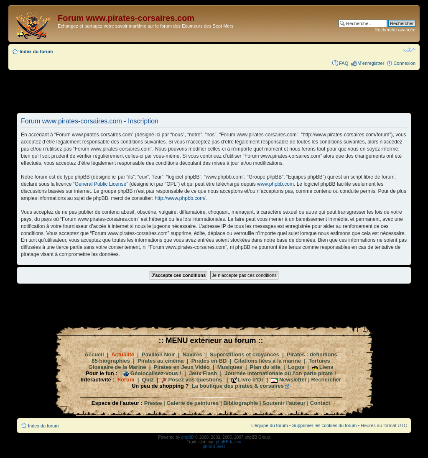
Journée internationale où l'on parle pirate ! (280, 373)
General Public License (100, 184)
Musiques (229, 367)
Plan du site (265, 367)
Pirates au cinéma (161, 361)
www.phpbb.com (275, 184)
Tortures (319, 361)
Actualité (122, 354)
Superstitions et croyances (244, 354)
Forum (125, 379)
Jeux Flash (203, 373)
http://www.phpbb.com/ (180, 198)
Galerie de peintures (192, 403)
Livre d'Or (250, 379)
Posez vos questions (195, 379)
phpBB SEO (214, 446)
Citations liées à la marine (267, 361)
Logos (296, 367)
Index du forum (36, 51)
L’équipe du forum (269, 425)
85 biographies (111, 361)
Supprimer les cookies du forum (324, 425)
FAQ (343, 63)
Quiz (148, 379)
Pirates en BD (209, 361)
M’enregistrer (370, 63)
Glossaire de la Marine (117, 367)
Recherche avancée (394, 29)
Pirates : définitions (312, 354)
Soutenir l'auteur (284, 403)
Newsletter (293, 379)
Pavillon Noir (158, 354)
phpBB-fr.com (229, 442)
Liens (326, 367)
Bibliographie (240, 403)
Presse (153, 403)
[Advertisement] (214, 91)
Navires (192, 354)
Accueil (94, 354)
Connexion (404, 63)
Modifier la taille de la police (409, 50)
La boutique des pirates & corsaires (238, 386)
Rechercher (326, 379)
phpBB (187, 437)
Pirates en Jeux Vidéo (182, 367)
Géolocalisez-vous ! (155, 373)
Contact (320, 403)
